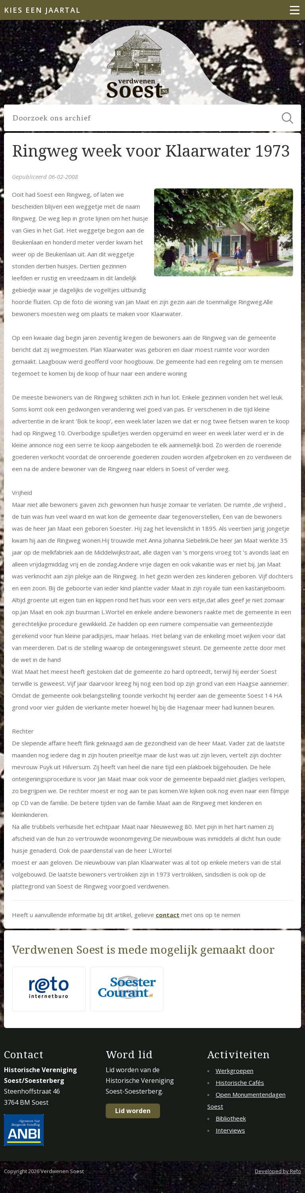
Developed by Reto (278, 1171)
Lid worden (133, 1110)
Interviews (230, 1130)
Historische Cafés (240, 1082)
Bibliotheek (231, 1118)
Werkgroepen (234, 1071)
